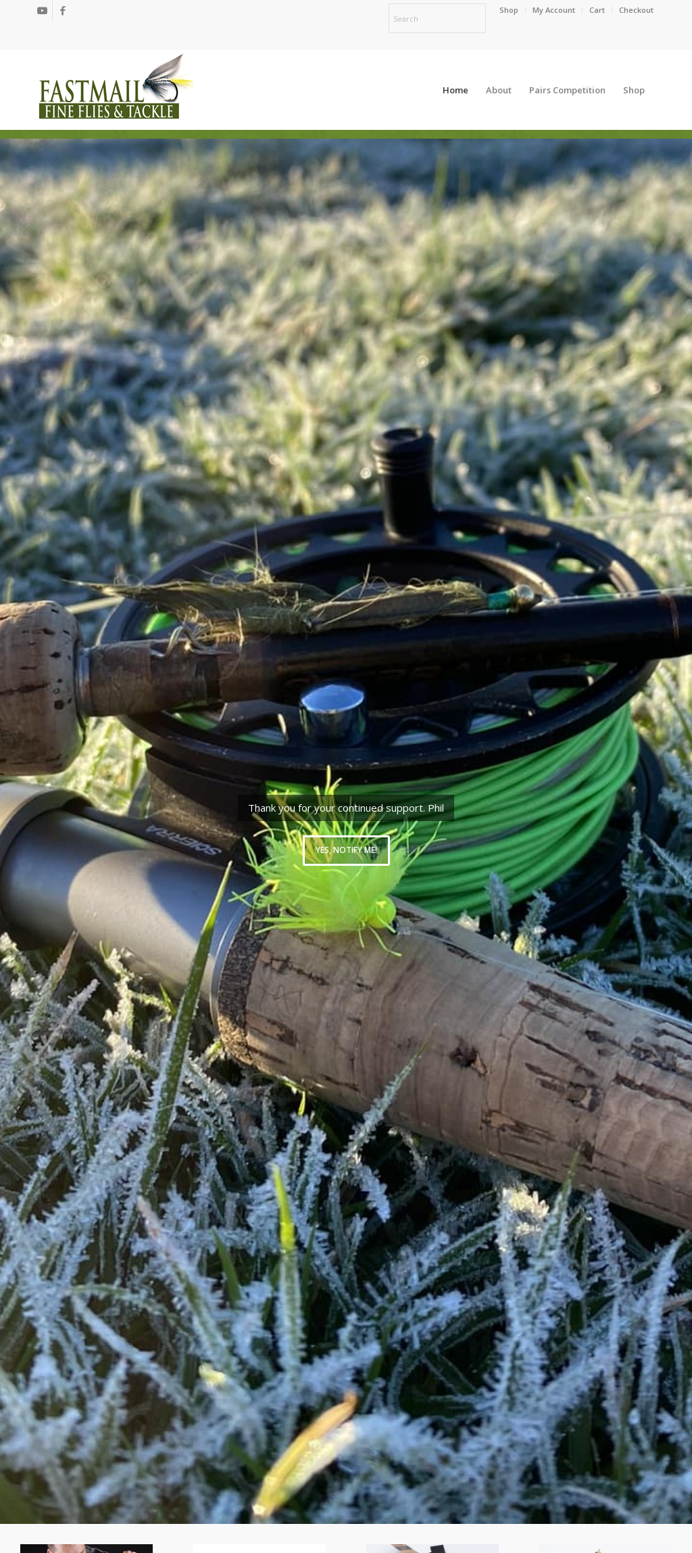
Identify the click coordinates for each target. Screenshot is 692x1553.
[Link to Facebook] (63, 10)
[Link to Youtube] (42, 10)
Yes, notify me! (346, 850)
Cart (597, 10)
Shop (508, 10)
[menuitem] (509, 10)
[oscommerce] (116, 90)
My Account (554, 10)
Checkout (636, 10)
